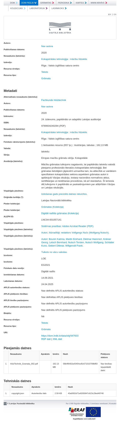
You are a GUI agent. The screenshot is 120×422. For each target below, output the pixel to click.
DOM (14, 3)
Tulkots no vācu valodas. (54, 252)
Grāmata (46, 78)
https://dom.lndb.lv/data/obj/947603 (59, 335)
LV (109, 14)
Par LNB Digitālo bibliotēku (77, 403)
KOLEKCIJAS (18, 8)
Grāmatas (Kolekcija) (52, 206)
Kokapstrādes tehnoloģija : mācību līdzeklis (64, 59)
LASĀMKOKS (59, 8)
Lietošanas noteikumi (99, 403)
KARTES (81, 3)
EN (115, 14)
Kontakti (113, 403)
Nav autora (47, 46)
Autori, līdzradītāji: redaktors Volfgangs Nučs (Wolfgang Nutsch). (75, 232)
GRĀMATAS (47, 3)
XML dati (57, 339)
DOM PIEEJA (29, 3)
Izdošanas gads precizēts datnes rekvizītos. (64, 194)
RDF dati (46, 339)
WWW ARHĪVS (99, 3)
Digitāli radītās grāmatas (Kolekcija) (60, 213)
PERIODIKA (65, 3)
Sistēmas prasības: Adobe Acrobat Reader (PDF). (67, 226)
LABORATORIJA (39, 8)
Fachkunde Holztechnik (53, 100)
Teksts (44, 72)
